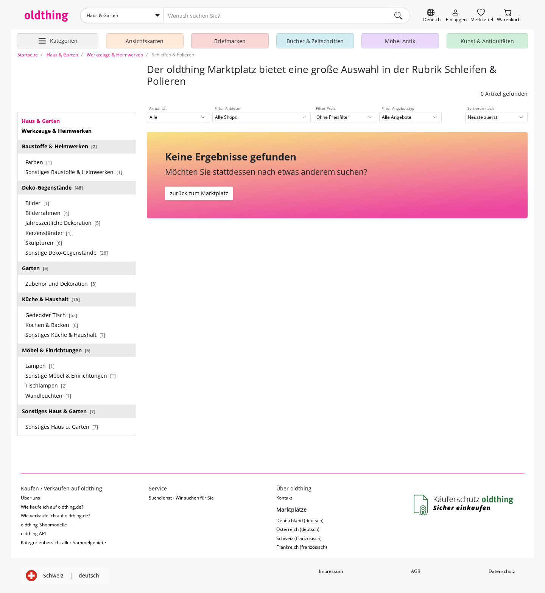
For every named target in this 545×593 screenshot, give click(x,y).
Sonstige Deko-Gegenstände (66, 252)
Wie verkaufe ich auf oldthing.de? (55, 515)
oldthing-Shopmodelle (44, 524)
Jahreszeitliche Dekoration (62, 222)
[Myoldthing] (456, 16)
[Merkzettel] (481, 16)
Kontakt (284, 498)
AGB (415, 571)
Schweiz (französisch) (299, 538)
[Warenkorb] (508, 16)
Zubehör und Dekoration (61, 283)
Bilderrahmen (47, 212)
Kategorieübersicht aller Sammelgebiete (63, 542)
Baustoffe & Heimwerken (59, 146)
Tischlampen (46, 385)
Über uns (30, 498)
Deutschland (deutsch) (300, 520)
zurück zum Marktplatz (199, 193)
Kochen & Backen (51, 324)
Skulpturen (43, 242)
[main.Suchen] (398, 15)
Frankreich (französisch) (301, 547)
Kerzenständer (48, 233)
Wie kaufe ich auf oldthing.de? (52, 507)
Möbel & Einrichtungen (56, 350)
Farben (38, 162)
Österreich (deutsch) (297, 529)
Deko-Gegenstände (52, 187)
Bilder (37, 203)
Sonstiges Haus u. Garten (61, 426)
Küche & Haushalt (51, 299)
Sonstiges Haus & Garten (58, 411)
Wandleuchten (48, 395)
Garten (35, 268)
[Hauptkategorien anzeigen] (57, 40)
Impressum (331, 571)
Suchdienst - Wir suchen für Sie (181, 498)
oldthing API (33, 533)
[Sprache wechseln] (432, 16)
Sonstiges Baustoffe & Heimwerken (73, 172)
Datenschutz (502, 571)
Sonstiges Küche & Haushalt (65, 334)
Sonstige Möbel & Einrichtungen (70, 375)
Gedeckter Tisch (51, 315)
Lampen (39, 365)
